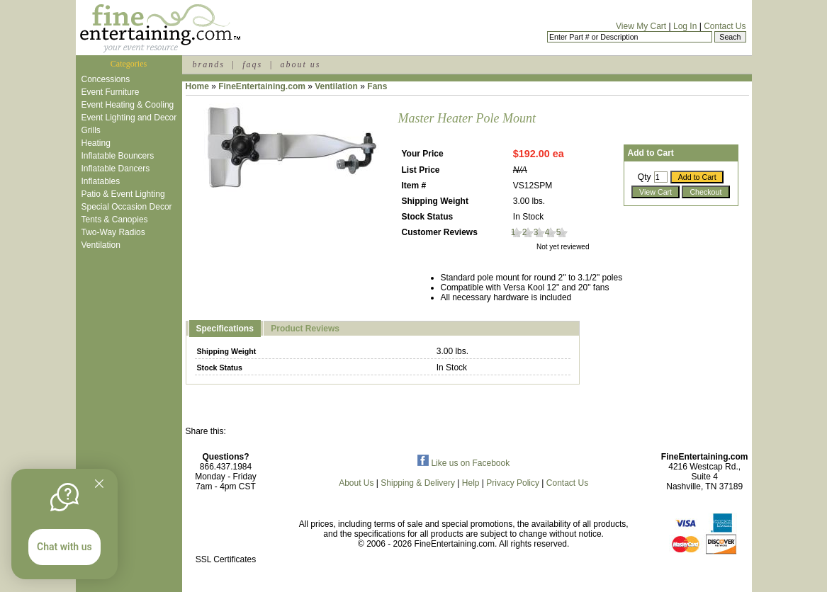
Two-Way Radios (113, 232)
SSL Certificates (226, 559)
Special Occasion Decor (126, 207)
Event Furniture (110, 92)
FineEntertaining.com (261, 86)
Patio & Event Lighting (123, 194)
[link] (226, 529)
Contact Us (725, 26)
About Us (356, 483)
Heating (96, 143)
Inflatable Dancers (115, 168)
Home (197, 86)
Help (471, 483)
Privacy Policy (512, 483)
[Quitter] (99, 484)
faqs (252, 64)
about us (300, 64)
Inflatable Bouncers (117, 156)
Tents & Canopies (114, 219)
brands (209, 64)
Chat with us (64, 546)
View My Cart (641, 26)
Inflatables (100, 181)
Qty (644, 177)
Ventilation (100, 245)
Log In (685, 26)
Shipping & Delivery (418, 483)
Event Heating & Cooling (127, 105)
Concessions (105, 79)
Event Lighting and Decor (129, 118)
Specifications (225, 329)
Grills (91, 130)
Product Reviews (305, 329)
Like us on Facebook (463, 463)
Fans (377, 86)
